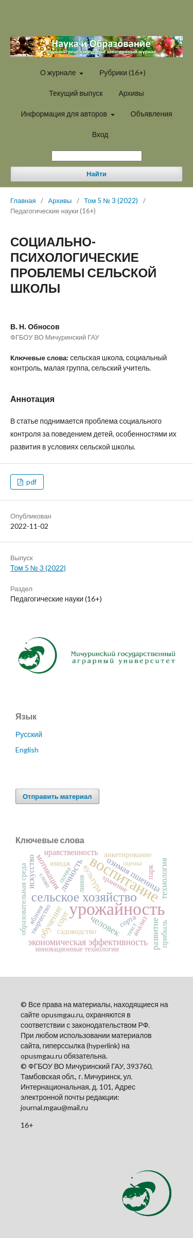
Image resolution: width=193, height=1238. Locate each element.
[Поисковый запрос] (96, 155)
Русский (28, 734)
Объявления (151, 113)
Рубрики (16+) (122, 72)
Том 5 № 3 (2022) (111, 200)
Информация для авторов (65, 113)
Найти (96, 174)
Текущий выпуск (75, 93)
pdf (31, 482)
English (27, 749)
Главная (23, 200)
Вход (100, 134)
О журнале (59, 72)
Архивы (131, 93)
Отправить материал (57, 796)
